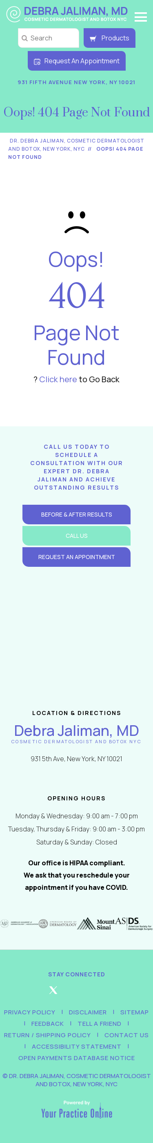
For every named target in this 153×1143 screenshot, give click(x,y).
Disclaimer (88, 1012)
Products (109, 37)
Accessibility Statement (77, 1046)
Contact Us (126, 1035)
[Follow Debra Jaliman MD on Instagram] (76, 993)
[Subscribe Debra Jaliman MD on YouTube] (123, 993)
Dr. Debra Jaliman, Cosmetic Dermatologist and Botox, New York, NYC (80, 1080)
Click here (58, 379)
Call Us (77, 535)
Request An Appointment (77, 60)
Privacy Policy (29, 1012)
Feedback (47, 1023)
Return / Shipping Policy (47, 1035)
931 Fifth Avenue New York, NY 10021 (76, 82)
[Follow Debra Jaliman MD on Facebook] (30, 993)
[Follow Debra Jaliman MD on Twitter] (53, 993)
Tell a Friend (100, 1023)
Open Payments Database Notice (76, 1058)
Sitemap (134, 1012)
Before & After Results (76, 514)
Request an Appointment (76, 557)
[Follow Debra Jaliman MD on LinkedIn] (100, 993)
